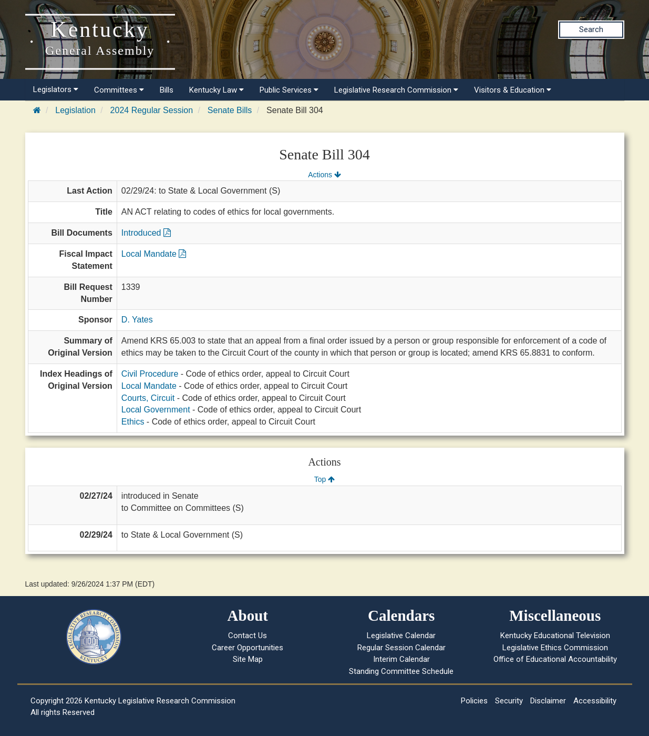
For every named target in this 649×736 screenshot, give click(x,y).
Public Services (289, 90)
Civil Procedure (149, 373)
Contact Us (247, 635)
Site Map (248, 659)
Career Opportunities (247, 647)
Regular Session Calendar (401, 647)
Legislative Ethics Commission (555, 647)
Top (324, 479)
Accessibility (594, 700)
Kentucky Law (216, 90)
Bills (166, 90)
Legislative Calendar (401, 635)
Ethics (133, 421)
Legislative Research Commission (396, 90)
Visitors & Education (512, 90)
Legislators (55, 89)
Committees (119, 90)
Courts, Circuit (147, 398)
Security (509, 700)
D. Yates (137, 319)
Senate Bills (230, 110)
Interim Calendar (401, 659)
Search (591, 29)
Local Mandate (153, 253)
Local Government (155, 409)
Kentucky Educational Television (555, 635)
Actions (324, 174)
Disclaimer (548, 700)
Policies (474, 700)
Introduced (146, 232)
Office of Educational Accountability (555, 659)
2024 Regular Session (151, 110)
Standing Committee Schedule (401, 671)
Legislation (75, 110)
